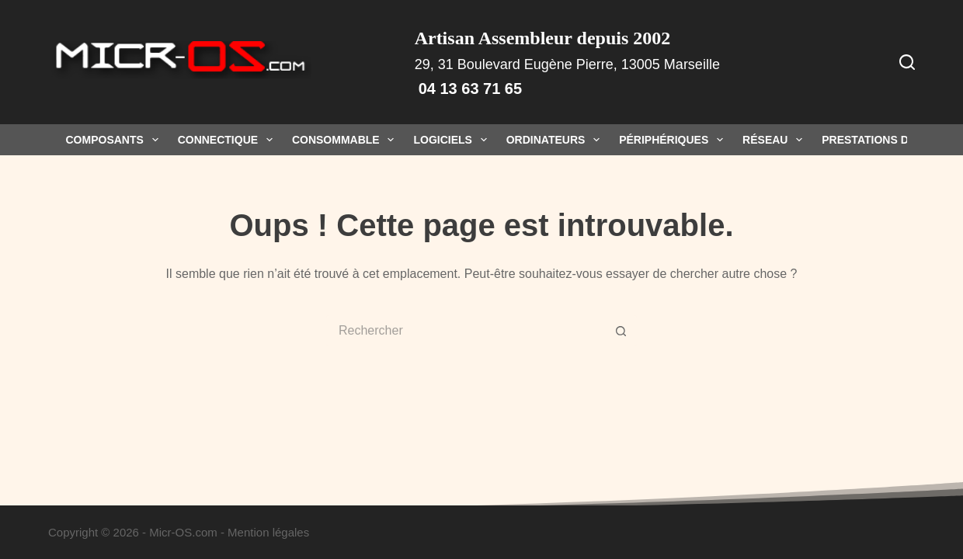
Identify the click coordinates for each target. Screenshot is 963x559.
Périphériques (674, 139)
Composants (115, 139)
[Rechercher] (907, 62)
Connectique (228, 139)
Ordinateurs (556, 139)
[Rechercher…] (466, 330)
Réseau (775, 139)
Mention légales (268, 532)
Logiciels (452, 139)
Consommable (346, 139)
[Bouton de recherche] (621, 330)
